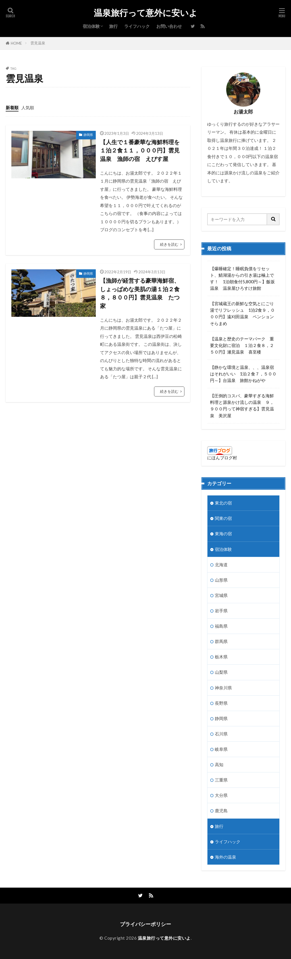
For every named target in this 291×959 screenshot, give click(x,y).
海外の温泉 (225, 856)
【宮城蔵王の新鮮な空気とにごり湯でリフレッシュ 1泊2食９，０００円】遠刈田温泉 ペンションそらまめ (242, 313)
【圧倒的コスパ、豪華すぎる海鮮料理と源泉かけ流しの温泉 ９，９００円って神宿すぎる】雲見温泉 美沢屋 (242, 405)
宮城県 (221, 595)
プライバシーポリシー (145, 924)
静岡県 (88, 135)
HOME (16, 43)
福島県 (221, 626)
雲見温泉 (37, 43)
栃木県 (221, 656)
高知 (219, 764)
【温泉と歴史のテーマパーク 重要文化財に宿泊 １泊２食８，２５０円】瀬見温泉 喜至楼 (242, 345)
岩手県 (221, 610)
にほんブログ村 (222, 457)
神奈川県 (223, 687)
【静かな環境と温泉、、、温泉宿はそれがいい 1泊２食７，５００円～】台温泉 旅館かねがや (243, 374)
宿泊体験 (91, 26)
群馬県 (221, 641)
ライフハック (137, 26)
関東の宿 (223, 518)
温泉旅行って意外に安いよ (146, 13)
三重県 (221, 779)
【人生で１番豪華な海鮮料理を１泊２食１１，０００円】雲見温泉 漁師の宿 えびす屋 (140, 150)
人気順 (27, 107)
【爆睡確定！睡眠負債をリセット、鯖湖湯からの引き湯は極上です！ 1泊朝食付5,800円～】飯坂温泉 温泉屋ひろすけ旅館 (242, 278)
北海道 (221, 564)
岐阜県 (221, 749)
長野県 (221, 703)
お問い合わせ (169, 26)
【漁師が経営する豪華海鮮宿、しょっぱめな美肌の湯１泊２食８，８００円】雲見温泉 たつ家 (140, 293)
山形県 (221, 579)
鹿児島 (221, 810)
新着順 (12, 107)
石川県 (221, 733)
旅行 (113, 26)
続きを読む (169, 244)
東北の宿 (223, 502)
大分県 (221, 795)
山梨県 (221, 672)
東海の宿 (223, 533)
